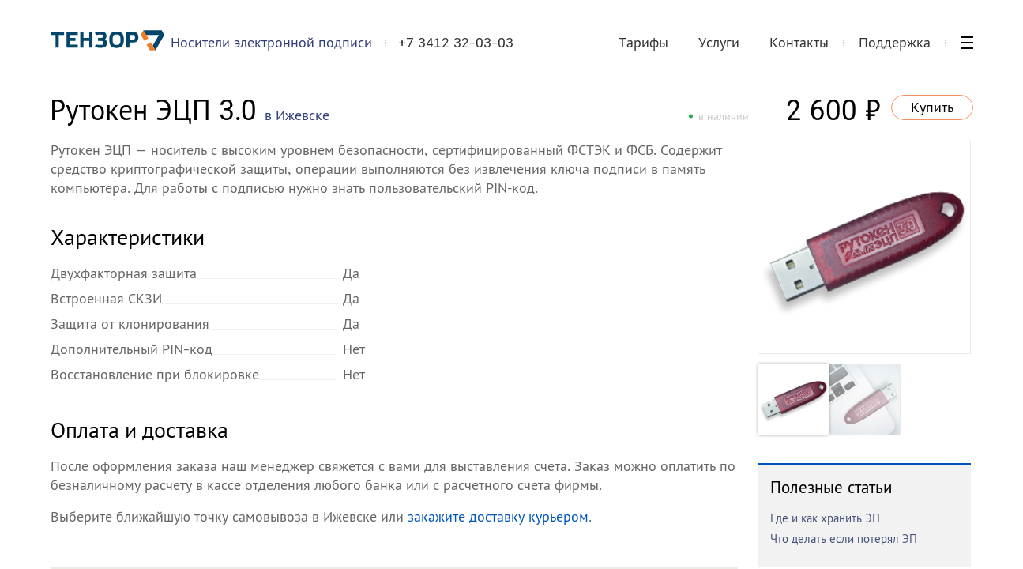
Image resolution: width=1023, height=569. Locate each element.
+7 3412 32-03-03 (455, 43)
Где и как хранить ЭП (825, 518)
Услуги (718, 42)
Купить (932, 107)
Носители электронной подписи (271, 42)
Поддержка (895, 42)
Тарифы (643, 42)
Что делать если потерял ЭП (843, 538)
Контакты (799, 42)
